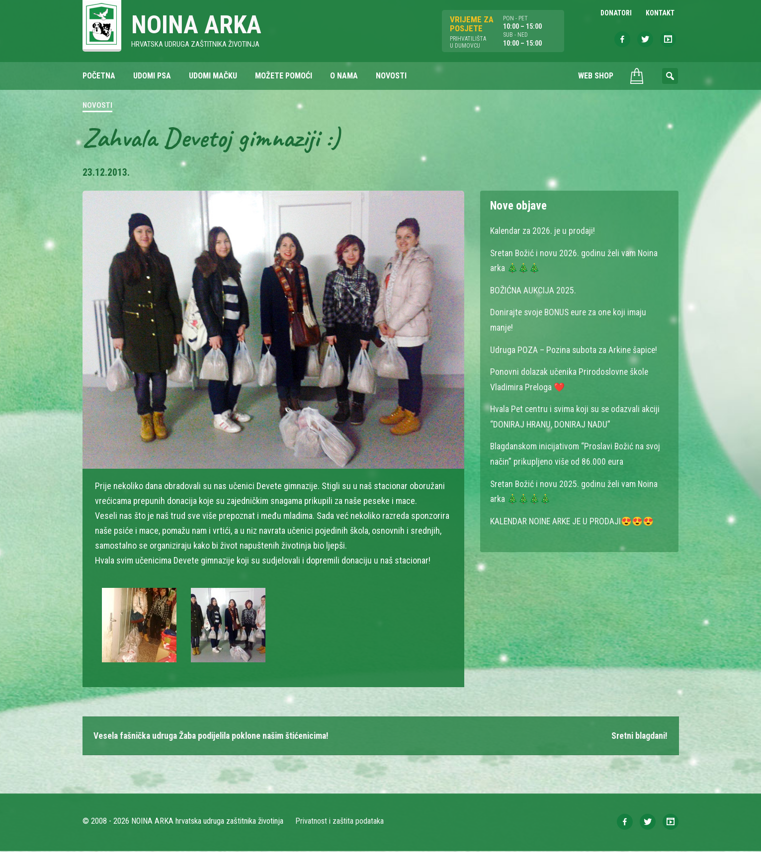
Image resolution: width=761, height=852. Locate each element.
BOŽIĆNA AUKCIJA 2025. (533, 289)
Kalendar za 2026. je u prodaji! (543, 231)
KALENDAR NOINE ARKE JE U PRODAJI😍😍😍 (573, 517)
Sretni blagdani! (638, 736)
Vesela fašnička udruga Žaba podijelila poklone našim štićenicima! (216, 736)
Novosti (97, 106)
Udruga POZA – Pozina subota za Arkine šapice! (574, 348)
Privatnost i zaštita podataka (339, 822)
